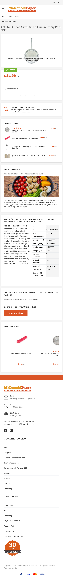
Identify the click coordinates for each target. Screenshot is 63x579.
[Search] (31, 16)
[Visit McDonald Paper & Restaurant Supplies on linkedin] (11, 430)
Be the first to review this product (31, 96)
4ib (15, 568)
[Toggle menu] (3, 9)
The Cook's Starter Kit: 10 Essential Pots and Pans (25, 174)
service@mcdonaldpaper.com (22, 398)
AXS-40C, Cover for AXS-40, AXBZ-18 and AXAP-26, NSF (29, 131)
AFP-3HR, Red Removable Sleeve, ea (21, 354)
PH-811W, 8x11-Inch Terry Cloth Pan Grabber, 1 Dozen (28, 156)
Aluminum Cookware (9, 21)
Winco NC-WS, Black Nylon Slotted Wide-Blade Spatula (29, 147)
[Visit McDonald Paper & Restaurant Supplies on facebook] (5, 430)
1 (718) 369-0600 (16, 407)
